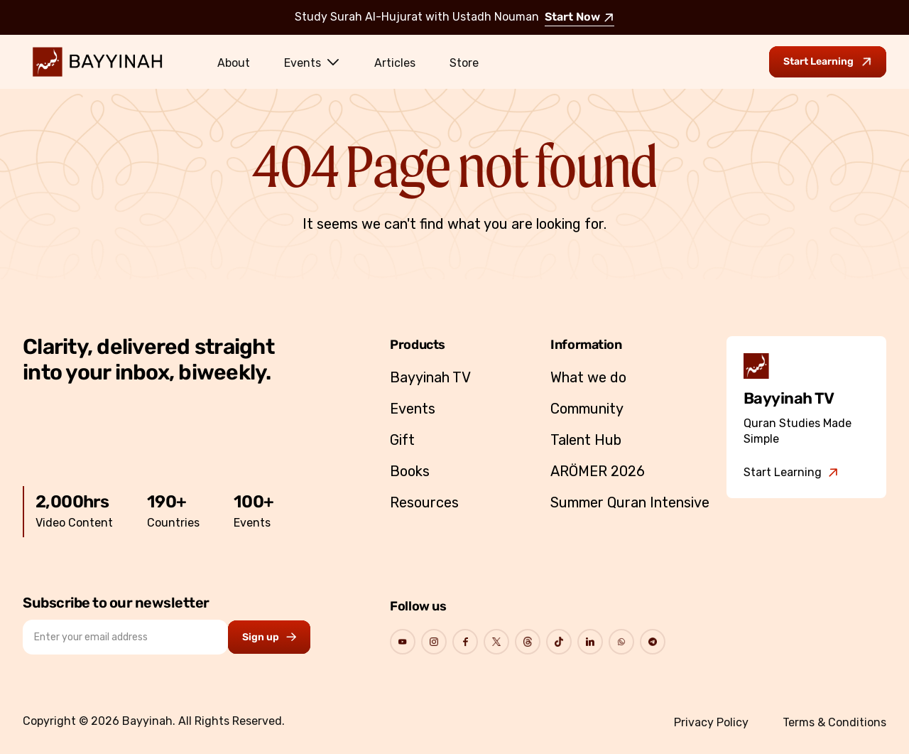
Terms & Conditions (834, 722)
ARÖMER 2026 (597, 471)
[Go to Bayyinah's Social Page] (402, 642)
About (233, 63)
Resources (424, 502)
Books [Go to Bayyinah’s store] (410, 471)
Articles (394, 63)
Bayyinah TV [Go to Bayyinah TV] (430, 377)
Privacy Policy (711, 722)
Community (587, 408)
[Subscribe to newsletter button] (269, 637)
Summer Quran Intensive (629, 502)
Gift (402, 439)
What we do (588, 377)
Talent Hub (585, 439)
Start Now (579, 17)
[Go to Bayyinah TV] (791, 472)
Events (312, 62)
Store (464, 63)
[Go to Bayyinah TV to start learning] (827, 61)
